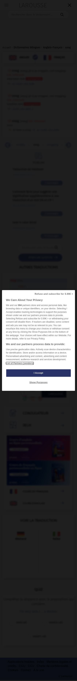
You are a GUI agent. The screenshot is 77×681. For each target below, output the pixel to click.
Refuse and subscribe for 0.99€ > (54, 294)
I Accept (38, 373)
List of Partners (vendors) (20, 363)
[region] (38, 340)
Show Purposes (38, 382)
